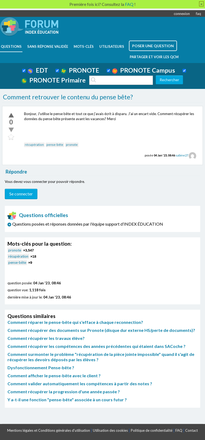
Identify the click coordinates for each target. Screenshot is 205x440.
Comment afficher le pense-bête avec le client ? (54, 375)
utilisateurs (111, 46)
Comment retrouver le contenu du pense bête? (68, 97)
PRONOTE (80, 70)
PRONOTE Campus (143, 70)
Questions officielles (37, 215)
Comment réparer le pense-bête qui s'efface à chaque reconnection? (75, 322)
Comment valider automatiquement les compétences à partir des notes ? (79, 383)
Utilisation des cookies (110, 430)
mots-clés (84, 46)
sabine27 (182, 155)
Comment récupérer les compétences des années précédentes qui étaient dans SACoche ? (96, 346)
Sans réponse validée (47, 46)
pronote (72, 144)
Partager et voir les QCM (154, 57)
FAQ (178, 430)
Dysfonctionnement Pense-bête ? (40, 367)
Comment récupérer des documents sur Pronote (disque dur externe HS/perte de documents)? (101, 330)
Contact (191, 430)
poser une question (153, 46)
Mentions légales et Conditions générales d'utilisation (48, 430)
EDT (37, 70)
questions (11, 46)
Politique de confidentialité (151, 430)
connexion (182, 13)
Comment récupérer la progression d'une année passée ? (63, 391)
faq (198, 13)
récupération (34, 144)
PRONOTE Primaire (53, 80)
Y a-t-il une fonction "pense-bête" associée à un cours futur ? (67, 399)
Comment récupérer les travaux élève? (46, 338)
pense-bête (54, 144)
